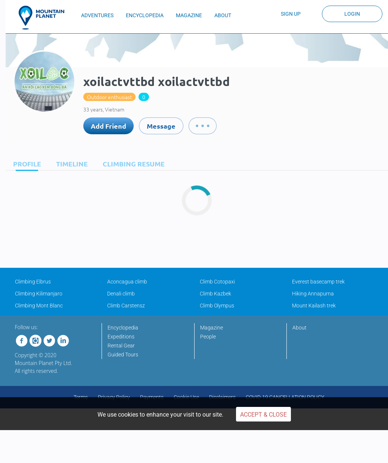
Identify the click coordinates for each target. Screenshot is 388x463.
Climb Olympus (217, 306)
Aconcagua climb (127, 282)
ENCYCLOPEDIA (145, 15)
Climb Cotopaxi (217, 282)
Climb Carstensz (126, 306)
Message (161, 126)
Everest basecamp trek (318, 282)
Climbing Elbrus (33, 282)
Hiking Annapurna (313, 294)
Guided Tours (123, 355)
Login (352, 14)
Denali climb (121, 294)
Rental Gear (121, 346)
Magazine (211, 328)
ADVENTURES (97, 15)
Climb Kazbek (215, 294)
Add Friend (108, 126)
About (299, 328)
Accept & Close (263, 414)
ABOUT (222, 15)
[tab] (25, 163)
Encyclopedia (123, 328)
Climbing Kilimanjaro (38, 294)
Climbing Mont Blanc (39, 306)
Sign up (291, 14)
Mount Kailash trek (314, 306)
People (208, 337)
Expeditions (121, 337)
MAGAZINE (189, 15)
